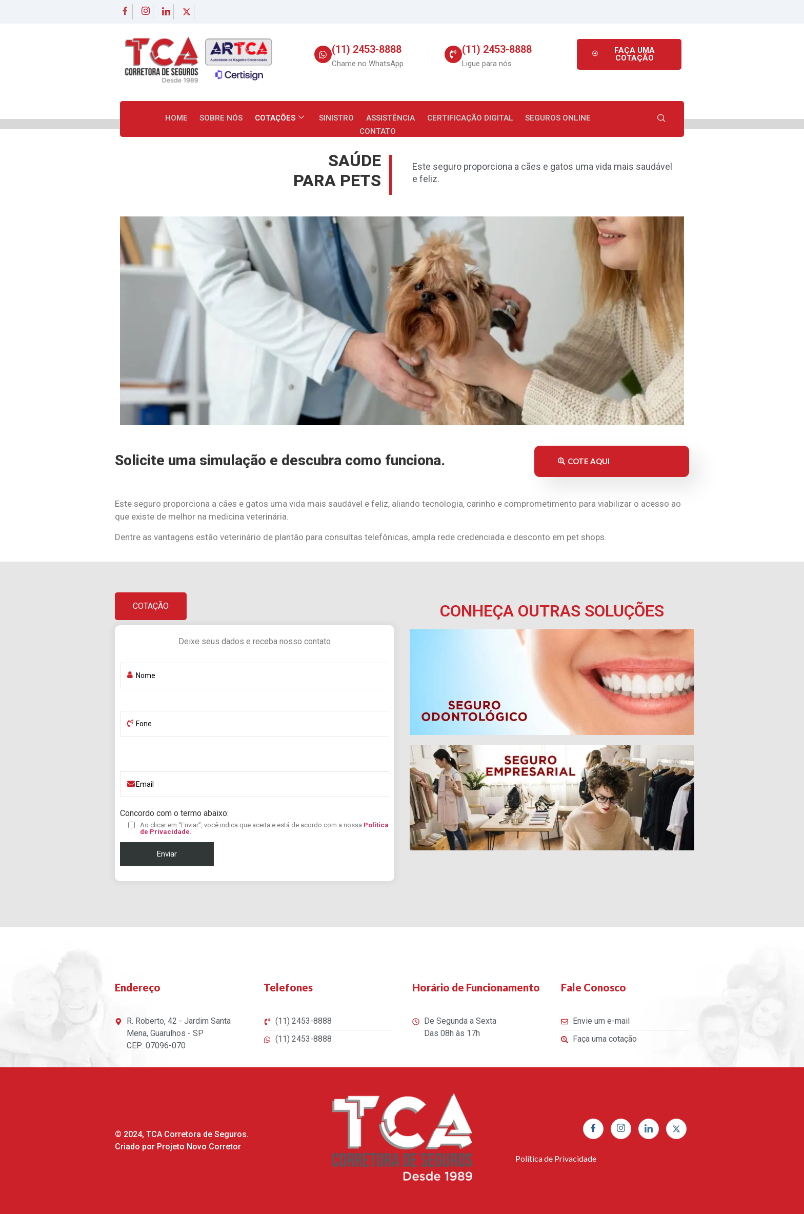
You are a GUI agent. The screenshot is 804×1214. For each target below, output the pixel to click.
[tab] (151, 606)
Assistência (365, 118)
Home (155, 118)
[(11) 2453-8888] (323, 54)
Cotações (256, 118)
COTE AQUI (584, 461)
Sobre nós (198, 118)
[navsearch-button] (661, 119)
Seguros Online (532, 118)
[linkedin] (166, 11)
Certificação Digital (444, 118)
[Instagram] (145, 11)
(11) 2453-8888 (366, 49)
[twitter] (186, 11)
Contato (594, 118)
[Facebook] (125, 11)
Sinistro (312, 118)
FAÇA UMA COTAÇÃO (622, 54)
